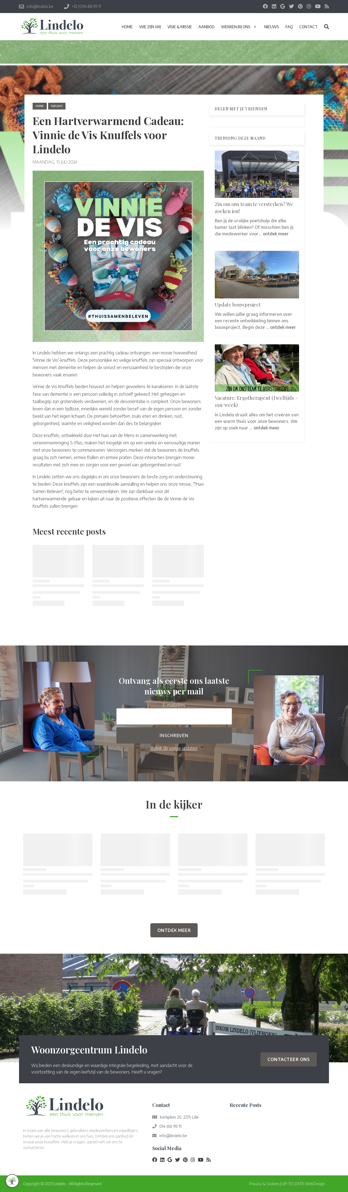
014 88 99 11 (170, 1126)
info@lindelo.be (173, 1135)
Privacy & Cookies (264, 1183)
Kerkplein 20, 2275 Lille (179, 1117)
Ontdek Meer (174, 930)
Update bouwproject (238, 304)
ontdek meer (276, 233)
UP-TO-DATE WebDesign (303, 1183)
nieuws (57, 106)
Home (40, 106)
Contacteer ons (289, 1059)
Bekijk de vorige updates (174, 748)
